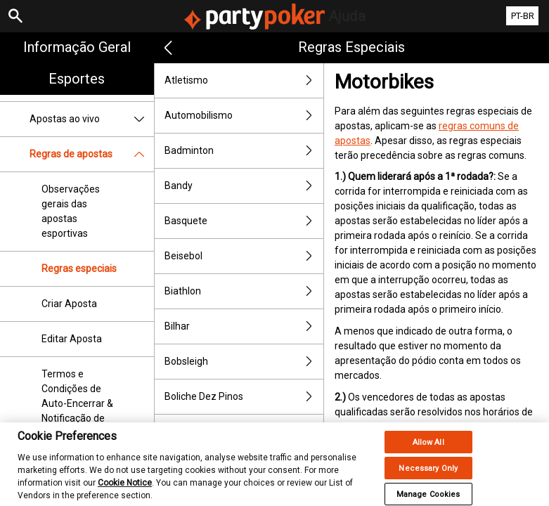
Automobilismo (243, 115)
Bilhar (243, 326)
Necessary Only (428, 479)
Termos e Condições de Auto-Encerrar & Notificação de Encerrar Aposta (77, 403)
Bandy (243, 186)
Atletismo (243, 80)
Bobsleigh (243, 361)
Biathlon (243, 291)
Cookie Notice (125, 493)
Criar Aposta (69, 303)
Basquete (243, 221)
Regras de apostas (92, 154)
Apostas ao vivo (92, 119)
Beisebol (243, 256)
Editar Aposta (71, 338)
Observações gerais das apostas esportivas (70, 211)
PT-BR (522, 16)
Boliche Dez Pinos (243, 396)
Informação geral (77, 47)
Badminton (243, 151)
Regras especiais (79, 268)
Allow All (428, 453)
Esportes (77, 78)
